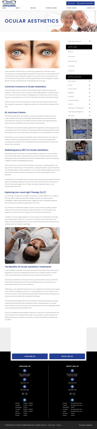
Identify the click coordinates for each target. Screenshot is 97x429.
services (70, 85)
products (70, 105)
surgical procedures (74, 101)
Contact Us (91, 8)
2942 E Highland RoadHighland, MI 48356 (24, 375)
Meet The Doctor (73, 61)
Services (33, 8)
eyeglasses (71, 93)
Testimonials (72, 66)
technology (71, 117)
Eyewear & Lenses (51, 8)
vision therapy (72, 81)
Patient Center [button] (72, 8)
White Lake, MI (67, 356)
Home (4, 8)
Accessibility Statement (40, 425)
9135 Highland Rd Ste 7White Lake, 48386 (72, 375)
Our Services (72, 56)
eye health (71, 97)
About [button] (18, 8)
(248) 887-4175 (24, 383)
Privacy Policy (51, 425)
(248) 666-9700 (72, 383)
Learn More (79, 133)
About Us (70, 52)
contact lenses (72, 89)
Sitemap (59, 425)
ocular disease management (76, 113)
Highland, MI (30, 356)
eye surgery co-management (77, 109)
